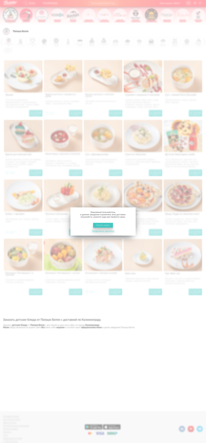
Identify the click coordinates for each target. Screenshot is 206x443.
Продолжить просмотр (103, 231)
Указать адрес (103, 225)
